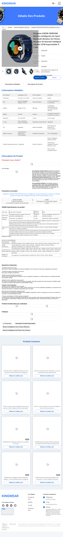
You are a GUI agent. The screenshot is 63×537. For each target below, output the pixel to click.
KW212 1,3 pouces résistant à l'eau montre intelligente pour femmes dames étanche (47, 407)
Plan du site (13, 524)
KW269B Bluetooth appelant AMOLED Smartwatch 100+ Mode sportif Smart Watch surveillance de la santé (47, 442)
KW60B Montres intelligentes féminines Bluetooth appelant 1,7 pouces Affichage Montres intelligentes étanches (16, 478)
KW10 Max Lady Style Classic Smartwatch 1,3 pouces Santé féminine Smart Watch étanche (47, 371)
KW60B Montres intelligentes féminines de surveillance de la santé (16, 442)
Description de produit (35, 84)
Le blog (30, 505)
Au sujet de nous (31, 498)
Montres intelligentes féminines (21, 27)
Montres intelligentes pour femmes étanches (16, 327)
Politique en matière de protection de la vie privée (5, 526)
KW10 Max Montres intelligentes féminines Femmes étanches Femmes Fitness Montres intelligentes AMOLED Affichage (16, 371)
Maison (4, 27)
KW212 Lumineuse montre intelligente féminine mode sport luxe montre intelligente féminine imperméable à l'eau (16, 407)
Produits (10, 27)
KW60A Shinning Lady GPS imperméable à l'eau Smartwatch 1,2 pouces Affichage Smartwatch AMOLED (47, 478)
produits (30, 502)
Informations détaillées (12, 84)
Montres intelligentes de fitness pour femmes (16, 330)
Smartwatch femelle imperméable (25, 323)
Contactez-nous (31, 509)
